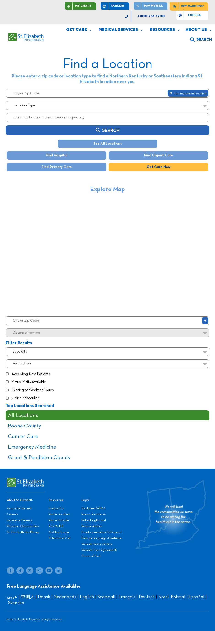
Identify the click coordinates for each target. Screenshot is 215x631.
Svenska (16, 603)
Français (126, 597)
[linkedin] (58, 570)
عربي (12, 597)
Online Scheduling (25, 398)
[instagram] (39, 570)
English (87, 597)
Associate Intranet (19, 508)
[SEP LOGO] (26, 35)
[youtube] (49, 570)
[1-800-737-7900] (148, 16)
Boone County (24, 426)
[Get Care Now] (189, 6)
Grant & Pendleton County (39, 457)
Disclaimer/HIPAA (93, 508)
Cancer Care (23, 436)
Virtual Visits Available (29, 382)
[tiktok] (20, 570)
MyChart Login (59, 532)
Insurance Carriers (19, 520)
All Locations (23, 415)
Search (108, 130)
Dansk (44, 597)
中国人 (28, 597)
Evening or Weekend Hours (33, 390)
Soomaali (106, 597)
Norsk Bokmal (171, 597)
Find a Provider (59, 520)
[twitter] (29, 570)
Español (196, 597)
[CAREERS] (115, 6)
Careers (12, 514)
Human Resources (93, 514)
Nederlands (65, 597)
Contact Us (56, 508)
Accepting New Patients (31, 374)
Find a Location (59, 514)
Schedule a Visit (59, 538)
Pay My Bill (56, 526)
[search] (201, 39)
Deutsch (147, 597)
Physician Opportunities (23, 526)
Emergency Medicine (32, 447)
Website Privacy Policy (96, 544)
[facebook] (10, 570)
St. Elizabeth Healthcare (23, 532)
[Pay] (150, 6)
